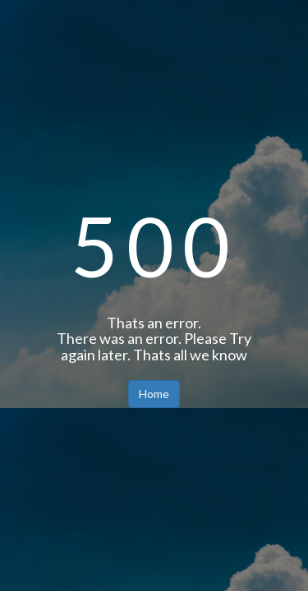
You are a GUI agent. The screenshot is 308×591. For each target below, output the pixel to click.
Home (154, 394)
